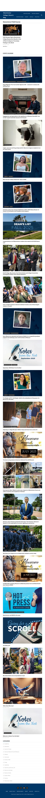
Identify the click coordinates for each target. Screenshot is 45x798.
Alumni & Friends (7, 269)
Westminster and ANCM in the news (11, 615)
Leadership (6, 764)
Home (7, 791)
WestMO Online (19, 16)
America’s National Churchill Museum (11, 751)
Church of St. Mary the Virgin (21, 81)
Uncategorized (14, 364)
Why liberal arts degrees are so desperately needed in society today (19, 553)
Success (6, 778)
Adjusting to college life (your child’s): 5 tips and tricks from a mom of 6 (20, 429)
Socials (31, 16)
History (11, 206)
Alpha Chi (6, 176)
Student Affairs (7, 775)
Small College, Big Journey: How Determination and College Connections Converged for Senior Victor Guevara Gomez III (20, 273)
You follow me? (6, 645)
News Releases (27, 13)
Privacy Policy (12, 791)
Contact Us (37, 791)
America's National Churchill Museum (10, 81)
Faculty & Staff (19, 456)
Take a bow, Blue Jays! (8, 705)
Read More (5, 46)
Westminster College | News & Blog (8, 15)
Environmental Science (13, 33)
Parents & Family (7, 772)
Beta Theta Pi (7, 206)
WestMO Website (35, 13)
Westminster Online (8, 780)
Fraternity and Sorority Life (9, 767)
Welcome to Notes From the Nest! (11, 736)
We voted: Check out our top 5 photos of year (14, 675)
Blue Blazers (10, 176)
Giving (5, 762)
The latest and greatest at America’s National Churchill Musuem (18, 459)
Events (26, 16)
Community (6, 33)
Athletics (37, 16)
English (6, 550)
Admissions (6, 301)
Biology (12, 518)
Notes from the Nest (8, 144)
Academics (6, 238)
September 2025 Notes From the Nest (12, 367)
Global (12, 269)
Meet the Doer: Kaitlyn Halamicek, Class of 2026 (14, 179)
